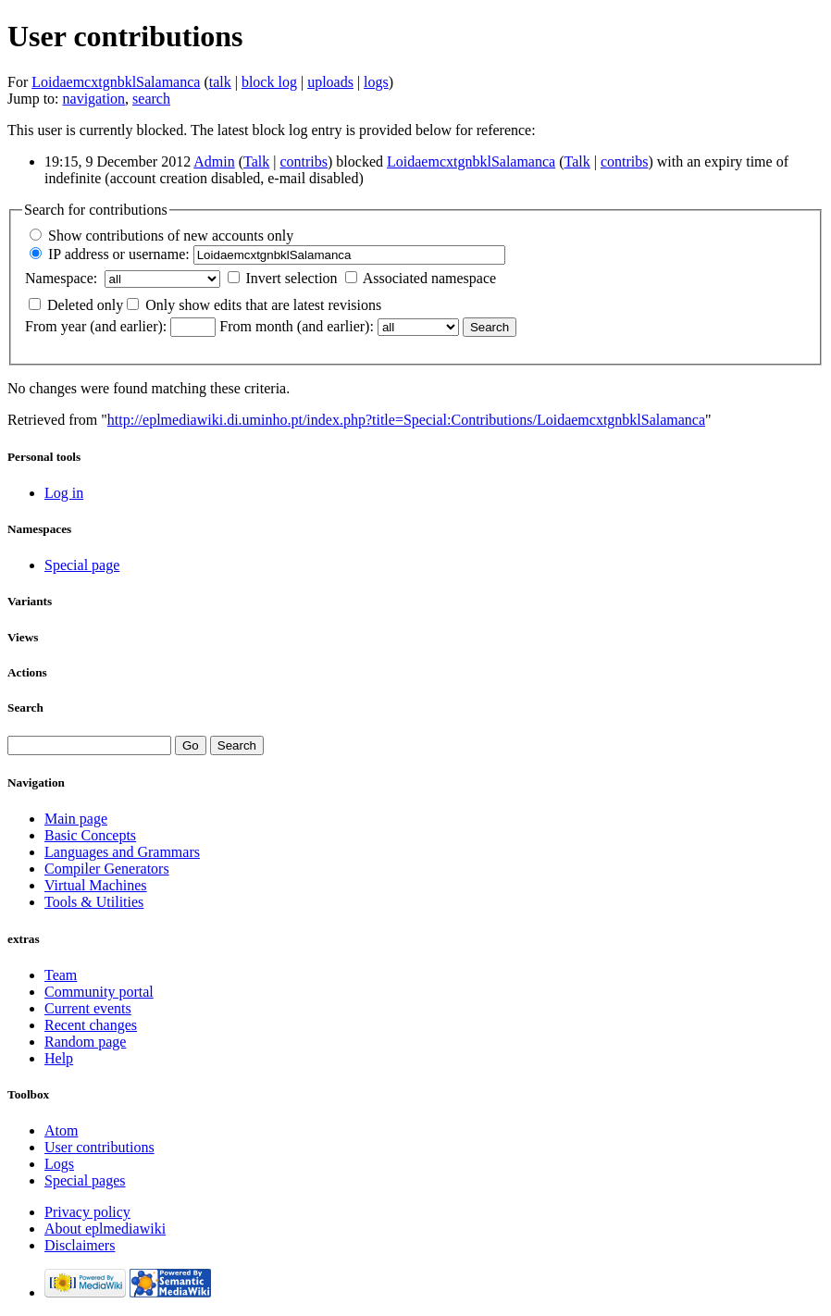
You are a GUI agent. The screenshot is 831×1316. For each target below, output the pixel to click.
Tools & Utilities (93, 902)
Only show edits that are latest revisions (263, 305)
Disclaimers (79, 1245)
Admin (213, 161)
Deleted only (85, 305)
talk (220, 82)
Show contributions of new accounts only (170, 235)
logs (376, 82)
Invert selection (292, 278)
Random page (85, 1041)
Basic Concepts (90, 835)
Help (58, 1058)
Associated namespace (429, 278)
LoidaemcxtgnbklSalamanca (115, 82)
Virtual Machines (95, 885)
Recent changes (90, 1025)
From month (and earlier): (296, 326)
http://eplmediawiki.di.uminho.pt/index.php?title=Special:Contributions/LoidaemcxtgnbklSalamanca (406, 420)
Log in (63, 493)
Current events (87, 1008)
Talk (256, 161)
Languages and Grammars (122, 852)
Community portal (99, 991)
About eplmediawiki (105, 1228)
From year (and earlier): (96, 326)
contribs (303, 161)
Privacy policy (87, 1212)
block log (269, 82)
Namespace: (61, 278)
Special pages (85, 1180)
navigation (94, 98)
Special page (81, 565)
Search (25, 707)
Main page (75, 818)
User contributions (99, 1147)
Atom (61, 1130)
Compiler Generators (106, 868)
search (151, 98)
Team (60, 975)
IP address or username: (119, 254)
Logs (59, 1164)
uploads (330, 82)
